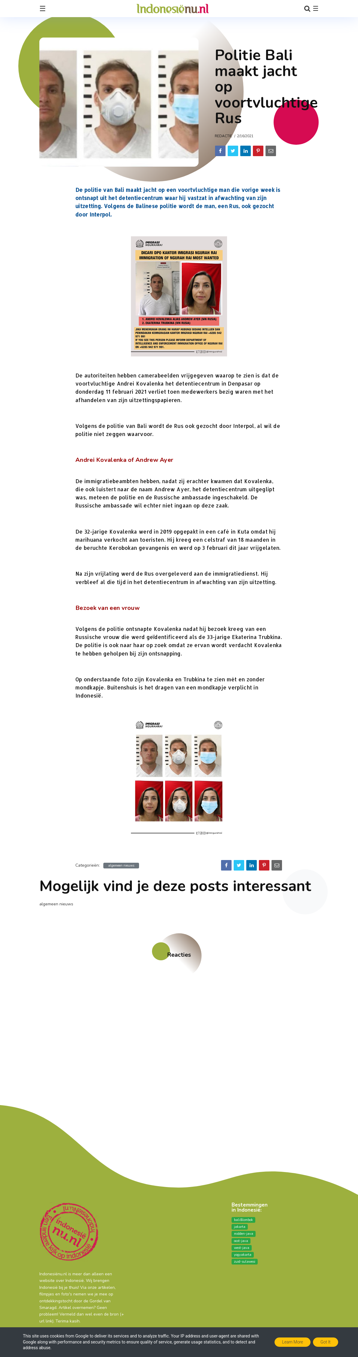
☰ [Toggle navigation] (42, 9)
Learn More (292, 1342)
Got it (325, 1342)
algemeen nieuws (121, 865)
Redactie (223, 136)
